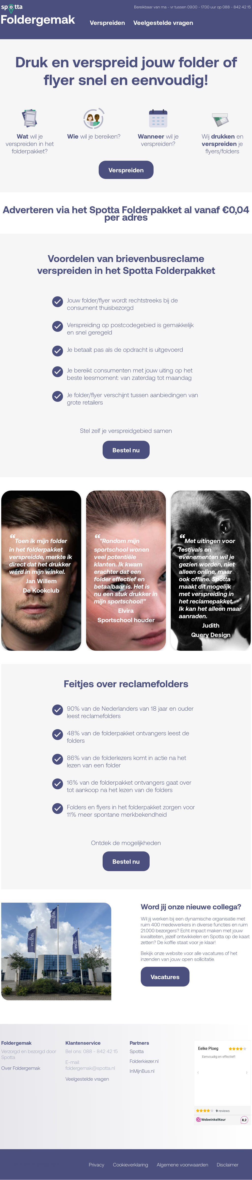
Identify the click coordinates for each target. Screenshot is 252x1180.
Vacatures (165, 976)
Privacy (96, 1164)
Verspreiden (107, 22)
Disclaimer (227, 1164)
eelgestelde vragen (88, 1079)
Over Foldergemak (20, 1068)
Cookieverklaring (130, 1164)
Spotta (137, 1051)
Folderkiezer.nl (144, 1061)
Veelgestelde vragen (163, 22)
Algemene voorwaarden (182, 1164)
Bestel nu (126, 450)
